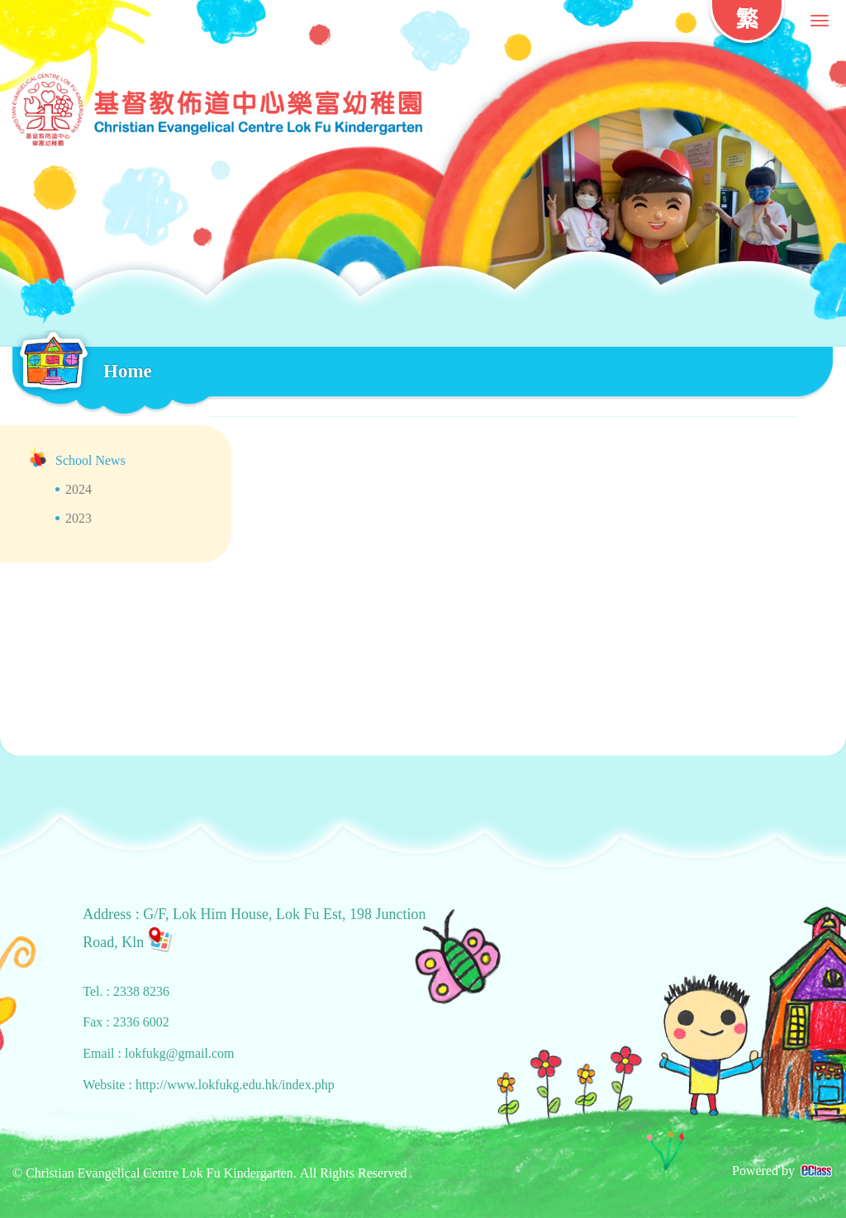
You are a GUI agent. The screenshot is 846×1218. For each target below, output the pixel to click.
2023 (78, 518)
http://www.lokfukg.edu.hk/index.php (235, 1085)
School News (90, 460)
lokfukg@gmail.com (180, 1053)
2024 (78, 489)
